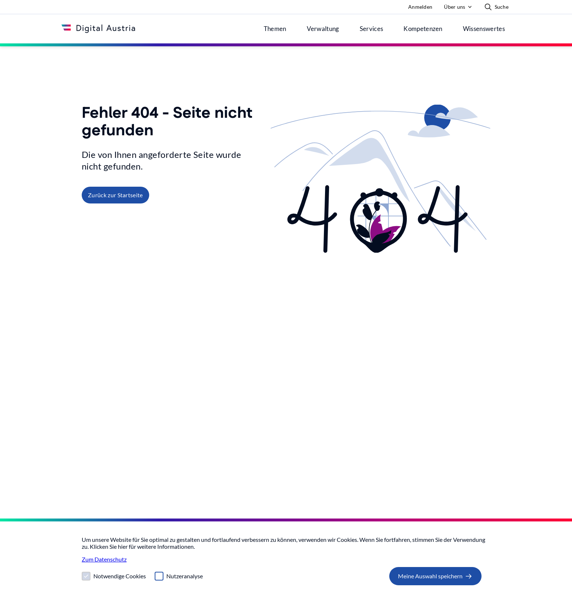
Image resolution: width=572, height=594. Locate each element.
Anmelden (420, 7)
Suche (496, 7)
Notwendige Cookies (119, 575)
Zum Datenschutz (104, 559)
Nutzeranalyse (184, 575)
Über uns (454, 7)
